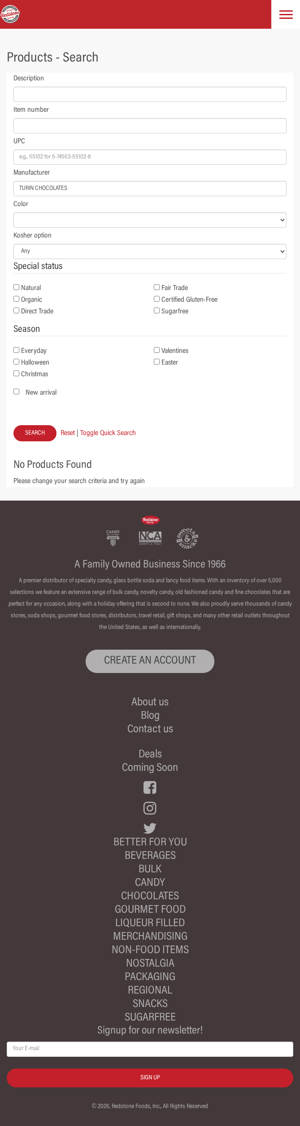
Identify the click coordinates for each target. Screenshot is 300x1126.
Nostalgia (150, 964)
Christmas (34, 374)
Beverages (150, 856)
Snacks (150, 1004)
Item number (31, 110)
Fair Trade (174, 288)
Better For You (150, 843)
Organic (31, 299)
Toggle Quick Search (108, 433)
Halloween (35, 362)
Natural (31, 288)
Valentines (174, 351)
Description (28, 78)
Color (20, 204)
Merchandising (150, 937)
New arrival (41, 392)
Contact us (150, 729)
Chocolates (150, 896)
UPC (19, 141)
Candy (150, 883)
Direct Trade (37, 311)
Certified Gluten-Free (189, 299)
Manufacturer (31, 172)
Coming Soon (150, 768)
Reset (68, 433)
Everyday (34, 351)
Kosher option (32, 235)
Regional (150, 991)
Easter (169, 362)
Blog (150, 716)
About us (150, 702)
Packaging (150, 977)
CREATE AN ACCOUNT (150, 661)
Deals (150, 755)
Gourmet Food (150, 910)
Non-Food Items (150, 950)
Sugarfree (174, 311)
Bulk (150, 869)
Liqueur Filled (150, 923)
